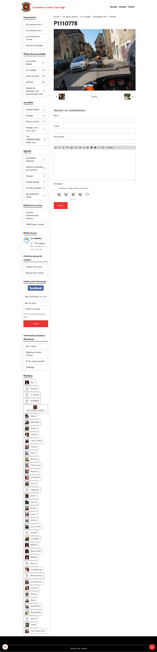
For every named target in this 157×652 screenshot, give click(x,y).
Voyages (36, 115)
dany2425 (31, 471)
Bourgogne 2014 (100, 16)
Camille (31, 435)
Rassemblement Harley (36, 195)
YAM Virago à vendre (35, 224)
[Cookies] (5, 647)
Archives (36, 82)
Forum (131, 6)
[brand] (43, 7)
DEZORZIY (32, 478)
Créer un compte (29, 314)
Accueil (113, 6)
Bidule (30, 416)
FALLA (30, 484)
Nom (56, 115)
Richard (31, 594)
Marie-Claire (33, 551)
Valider (36, 324)
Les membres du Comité (33, 38)
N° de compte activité (35, 361)
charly (30, 453)
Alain (30, 383)
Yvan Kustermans (35, 631)
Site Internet (59, 136)
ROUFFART (32, 606)
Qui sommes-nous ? (34, 24)
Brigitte (31, 428)
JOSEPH (31, 521)
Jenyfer (30, 508)
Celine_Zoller (33, 441)
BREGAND (32, 422)
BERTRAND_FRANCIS (36, 408)
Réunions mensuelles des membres (36, 168)
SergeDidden (33, 613)
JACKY (30, 496)
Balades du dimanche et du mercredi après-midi (36, 91)
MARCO (31, 545)
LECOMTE (32, 539)
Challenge (30, 367)
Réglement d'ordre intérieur (33, 353)
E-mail (56, 126)
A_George (32, 395)
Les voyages (85, 16)
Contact (122, 6)
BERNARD (32, 401)
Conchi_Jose (33, 465)
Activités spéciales (36, 188)
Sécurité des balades (34, 45)
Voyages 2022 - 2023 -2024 (36, 129)
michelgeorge (33, 570)
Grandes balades (36, 109)
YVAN (30, 625)
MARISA (31, 557)
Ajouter (61, 205)
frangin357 (32, 490)
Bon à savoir (31, 346)
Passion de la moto (34, 267)
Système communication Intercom (32, 215)
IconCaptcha (73, 199)
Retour (94, 96)
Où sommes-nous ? (34, 30)
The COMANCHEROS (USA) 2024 (36, 139)
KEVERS (31, 533)
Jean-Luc (31, 502)
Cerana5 (31, 447)
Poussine (31, 588)
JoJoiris (30, 514)
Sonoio (30, 619)
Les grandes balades (36, 62)
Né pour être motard (34, 273)
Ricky (30, 600)
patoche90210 (33, 582)
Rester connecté (33, 309)
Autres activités (36, 76)
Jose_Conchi (33, 527)
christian (31, 459)
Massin (30, 563)
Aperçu (109, 148)
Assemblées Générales (36, 159)
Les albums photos (70, 16)
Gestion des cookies (78, 648)
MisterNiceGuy (34, 576)
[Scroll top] (152, 647)
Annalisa (31, 389)
